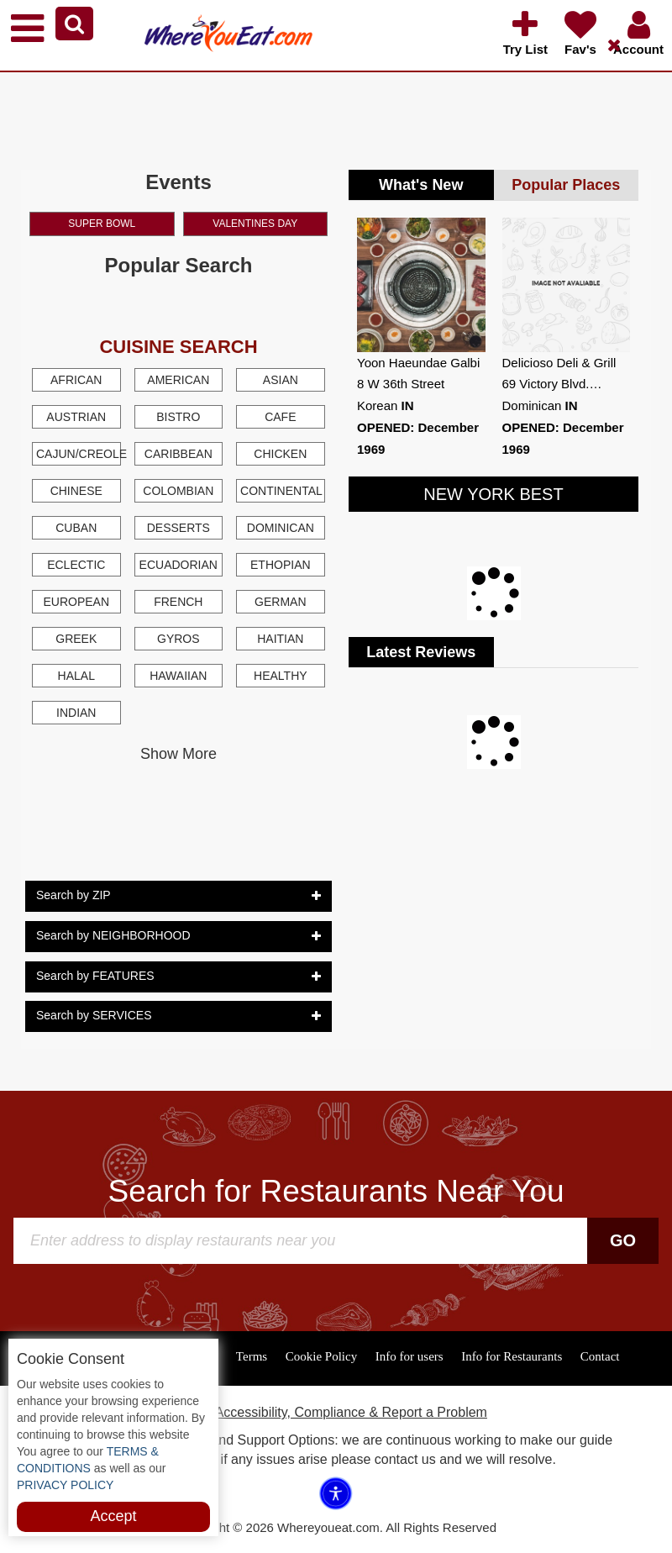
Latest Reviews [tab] (420, 652)
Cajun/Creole (78, 454)
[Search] (302, 1241)
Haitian (280, 638)
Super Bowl (101, 223)
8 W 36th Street (400, 383)
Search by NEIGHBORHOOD (178, 936)
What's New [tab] (421, 184)
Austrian (76, 417)
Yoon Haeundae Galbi (418, 362)
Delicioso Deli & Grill (559, 362)
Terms (251, 1356)
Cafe (280, 417)
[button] (74, 23)
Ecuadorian (178, 564)
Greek (76, 638)
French (178, 601)
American (178, 380)
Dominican (280, 527)
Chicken (280, 454)
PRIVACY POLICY (65, 1485)
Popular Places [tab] (566, 184)
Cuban (76, 527)
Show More (178, 753)
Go (623, 1240)
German (280, 601)
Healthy (280, 675)
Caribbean (178, 454)
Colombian (178, 490)
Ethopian (280, 564)
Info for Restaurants (511, 1356)
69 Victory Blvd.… (552, 383)
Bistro (178, 417)
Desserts (178, 527)
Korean (385, 405)
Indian (76, 712)
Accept (113, 1516)
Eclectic (76, 564)
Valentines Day (255, 223)
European (76, 601)
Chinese (76, 490)
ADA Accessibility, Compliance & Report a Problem (336, 1412)
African (76, 380)
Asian (280, 380)
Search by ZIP (178, 896)
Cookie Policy (321, 1356)
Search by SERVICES (178, 1016)
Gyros (178, 638)
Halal (76, 675)
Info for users (409, 1356)
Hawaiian (178, 675)
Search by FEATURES (178, 977)
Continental (281, 490)
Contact (600, 1356)
